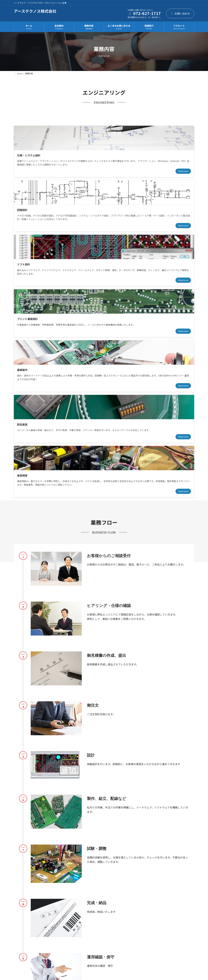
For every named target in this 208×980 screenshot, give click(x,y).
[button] (54, 897)
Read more (60, 182)
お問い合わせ (180, 13)
